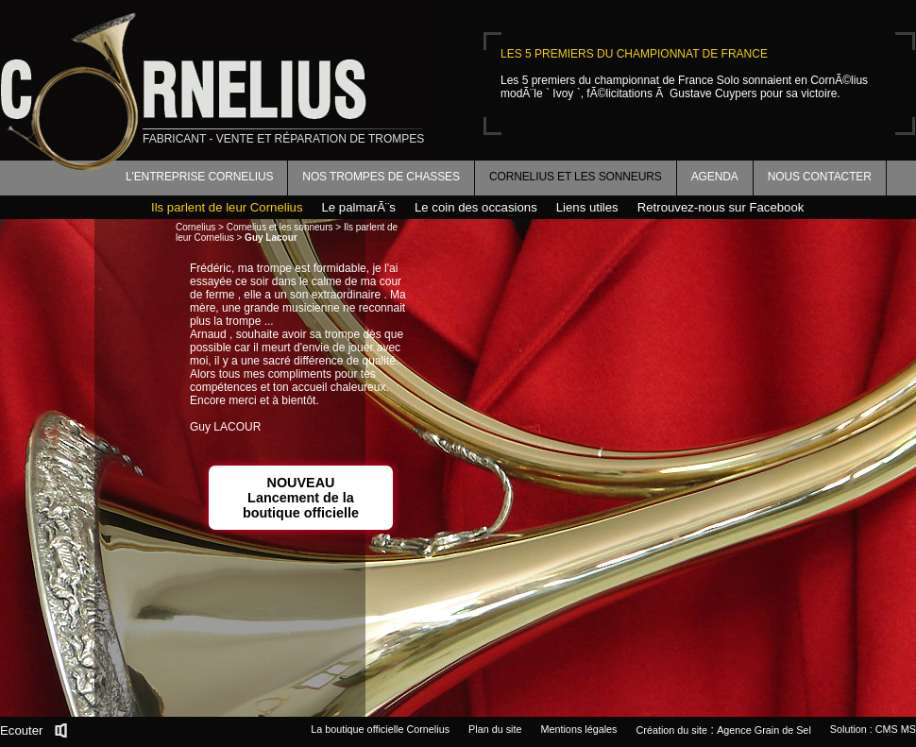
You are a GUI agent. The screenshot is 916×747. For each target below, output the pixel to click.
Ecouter (21, 730)
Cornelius (195, 227)
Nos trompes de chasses (381, 176)
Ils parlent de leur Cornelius (227, 207)
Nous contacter (820, 176)
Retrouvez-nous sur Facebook (721, 207)
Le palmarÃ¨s (359, 207)
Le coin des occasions (476, 207)
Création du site (672, 730)
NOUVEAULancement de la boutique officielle (301, 497)
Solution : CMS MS (873, 729)
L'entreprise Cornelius (199, 176)
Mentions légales (578, 729)
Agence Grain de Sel (764, 730)
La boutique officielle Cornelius (380, 729)
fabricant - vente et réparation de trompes (283, 138)
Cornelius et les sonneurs (575, 176)
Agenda (714, 176)
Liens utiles (587, 207)
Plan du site (494, 729)
